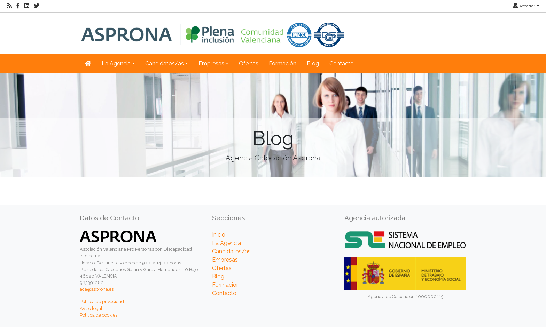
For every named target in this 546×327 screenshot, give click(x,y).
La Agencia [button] (116, 63)
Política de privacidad (102, 301)
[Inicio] (212, 29)
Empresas (225, 259)
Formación (282, 63)
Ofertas (248, 63)
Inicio (218, 234)
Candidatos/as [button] (164, 63)
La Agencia (226, 243)
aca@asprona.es (97, 289)
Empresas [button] (211, 63)
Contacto (341, 63)
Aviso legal (91, 308)
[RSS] (9, 5)
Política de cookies (98, 315)
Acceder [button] (524, 5)
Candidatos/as (231, 251)
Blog (313, 63)
